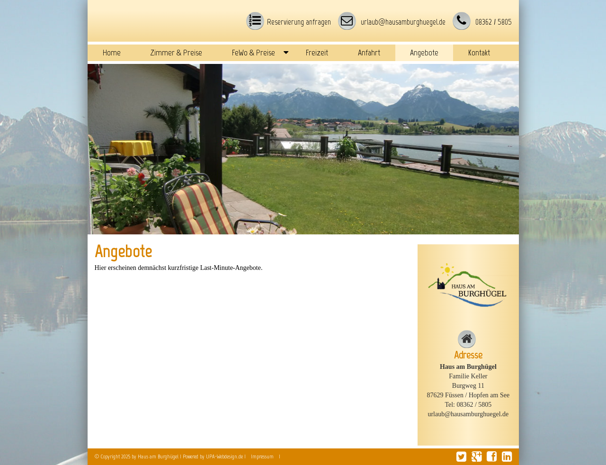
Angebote (424, 52)
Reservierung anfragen (299, 22)
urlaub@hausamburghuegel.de (402, 22)
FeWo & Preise (253, 52)
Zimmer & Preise (176, 52)
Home (112, 52)
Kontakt (479, 52)
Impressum (262, 456)
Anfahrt (369, 52)
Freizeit (317, 52)
